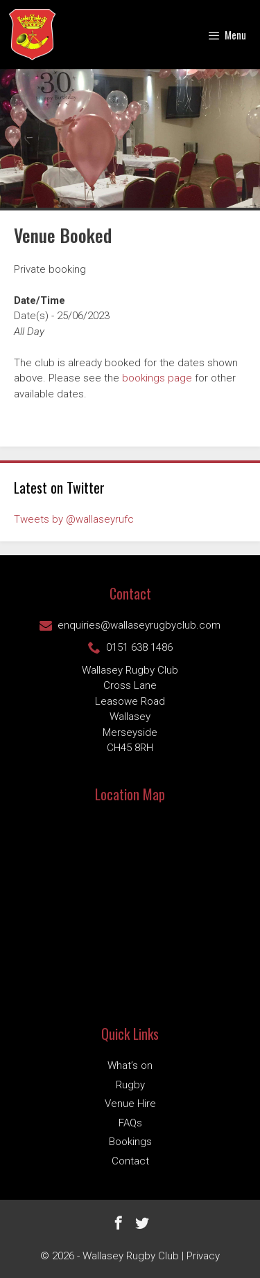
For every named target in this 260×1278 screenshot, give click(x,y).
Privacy (203, 1256)
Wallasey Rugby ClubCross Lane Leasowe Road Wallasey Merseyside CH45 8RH (130, 709)
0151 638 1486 (130, 647)
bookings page (157, 378)
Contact (130, 1161)
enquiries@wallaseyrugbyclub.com (130, 625)
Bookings (130, 1141)
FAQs (130, 1123)
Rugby (130, 1085)
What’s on (130, 1065)
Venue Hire (130, 1103)
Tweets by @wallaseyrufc (74, 519)
